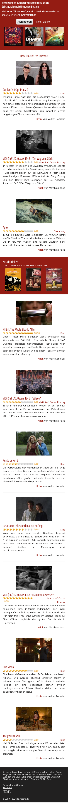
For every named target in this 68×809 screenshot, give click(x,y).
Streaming (59, 231)
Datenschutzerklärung (13, 785)
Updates (6, 790)
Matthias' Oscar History (52, 162)
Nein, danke (43, 21)
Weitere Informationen (24, 15)
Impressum (7, 787)
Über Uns (7, 792)
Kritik (39, 119)
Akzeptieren (25, 21)
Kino (62, 93)
